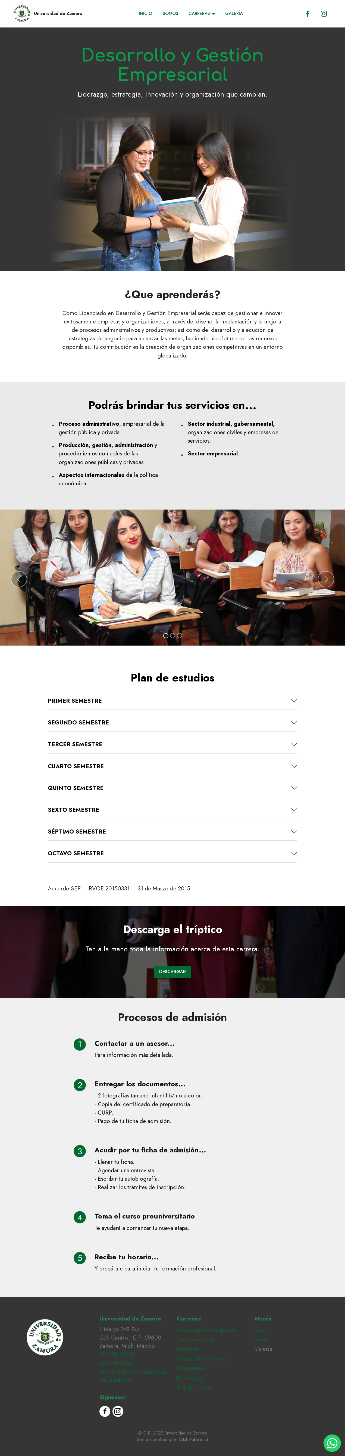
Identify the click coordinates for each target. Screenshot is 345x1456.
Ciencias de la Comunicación (206, 1330)
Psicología (189, 1378)
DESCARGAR (172, 971)
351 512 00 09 (117, 1354)
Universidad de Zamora (58, 13)
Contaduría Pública (196, 1339)
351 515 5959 (116, 1363)
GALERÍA (234, 13)
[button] (19, 579)
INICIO (145, 13)
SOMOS (170, 13)
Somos (261, 1339)
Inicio (259, 1330)
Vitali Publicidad (193, 1439)
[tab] (172, 701)
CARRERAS (199, 13)
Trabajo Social (194, 1387)
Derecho (187, 1349)
